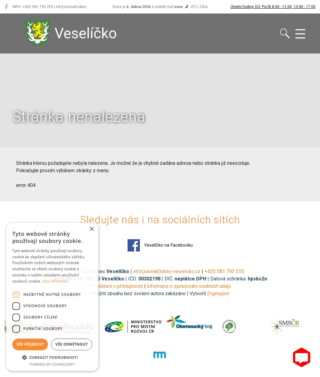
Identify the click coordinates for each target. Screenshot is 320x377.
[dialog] (52, 297)
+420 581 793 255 (224, 271)
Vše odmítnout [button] (71, 344)
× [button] (91, 229)
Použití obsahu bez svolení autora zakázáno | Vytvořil (149, 293)
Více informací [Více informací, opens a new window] (55, 281)
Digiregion (218, 293)
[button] (52, 357)
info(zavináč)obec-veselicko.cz (166, 271)
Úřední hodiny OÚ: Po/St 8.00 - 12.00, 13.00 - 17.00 (273, 7)
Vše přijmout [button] (30, 344)
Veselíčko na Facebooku (160, 245)
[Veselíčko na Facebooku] (6, 6)
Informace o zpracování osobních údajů (189, 286)
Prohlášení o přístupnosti (116, 286)
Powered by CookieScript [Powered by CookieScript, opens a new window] (52, 364)
